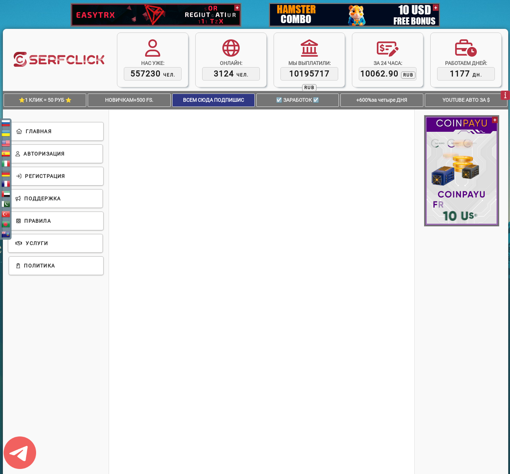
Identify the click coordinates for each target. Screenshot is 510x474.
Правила (33, 221)
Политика (35, 266)
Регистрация (40, 176)
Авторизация (40, 154)
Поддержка (38, 198)
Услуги (32, 243)
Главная (34, 131)
